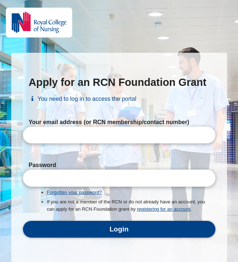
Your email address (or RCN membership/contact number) (109, 122)
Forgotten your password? (74, 192)
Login (118, 229)
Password (42, 165)
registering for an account (164, 209)
